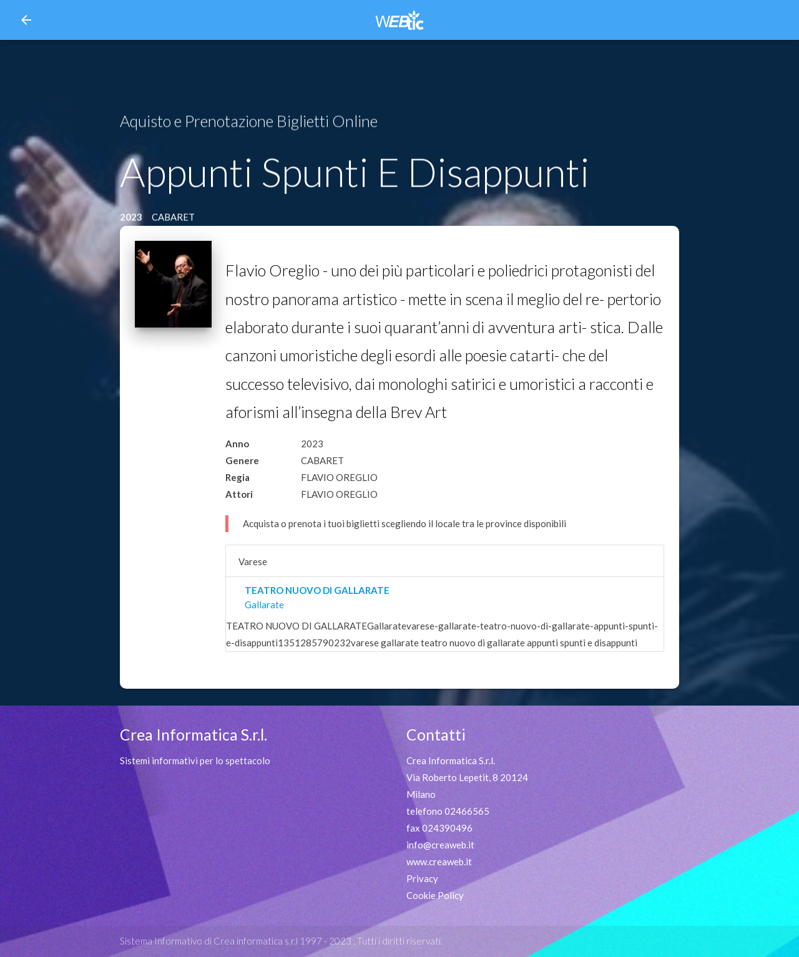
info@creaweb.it (440, 844)
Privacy (422, 878)
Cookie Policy (435, 895)
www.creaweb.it (439, 861)
